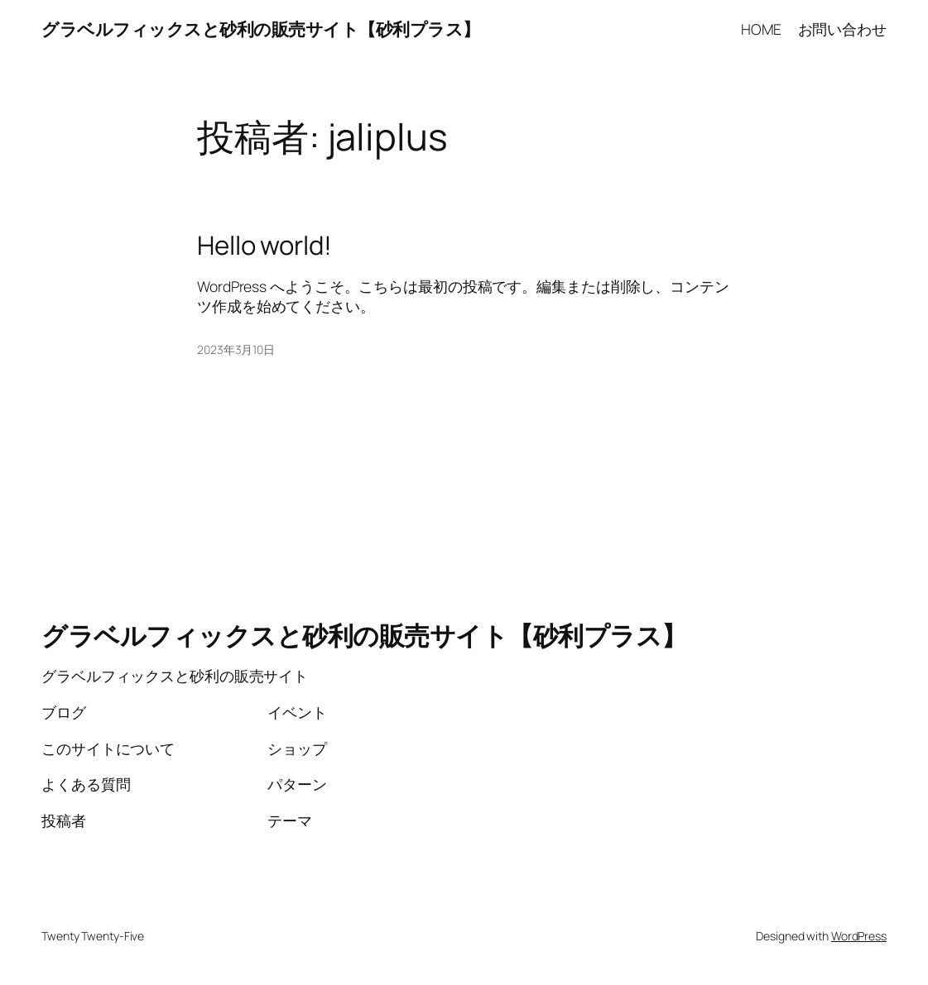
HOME (761, 29)
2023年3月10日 (236, 349)
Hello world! (264, 245)
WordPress (859, 936)
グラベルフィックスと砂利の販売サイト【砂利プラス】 (260, 29)
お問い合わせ (842, 29)
